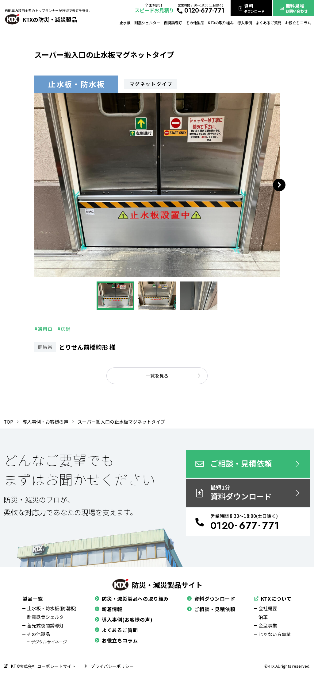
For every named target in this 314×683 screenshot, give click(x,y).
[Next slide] (279, 185)
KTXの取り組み (221, 22)
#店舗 (64, 329)
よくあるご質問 (268, 22)
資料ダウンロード (211, 598)
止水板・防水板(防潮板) (51, 608)
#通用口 (43, 329)
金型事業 (267, 625)
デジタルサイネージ (49, 642)
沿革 (263, 617)
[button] (115, 295)
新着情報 (108, 609)
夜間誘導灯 (173, 22)
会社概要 (267, 608)
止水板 (125, 22)
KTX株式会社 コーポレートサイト (40, 666)
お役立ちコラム (298, 22)
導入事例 (244, 22)
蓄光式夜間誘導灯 (45, 625)
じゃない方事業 (274, 634)
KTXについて (273, 598)
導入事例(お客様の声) (124, 619)
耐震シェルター (147, 22)
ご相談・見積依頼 (211, 609)
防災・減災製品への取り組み (132, 598)
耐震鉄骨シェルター (47, 617)
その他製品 (195, 22)
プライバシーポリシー (109, 666)
